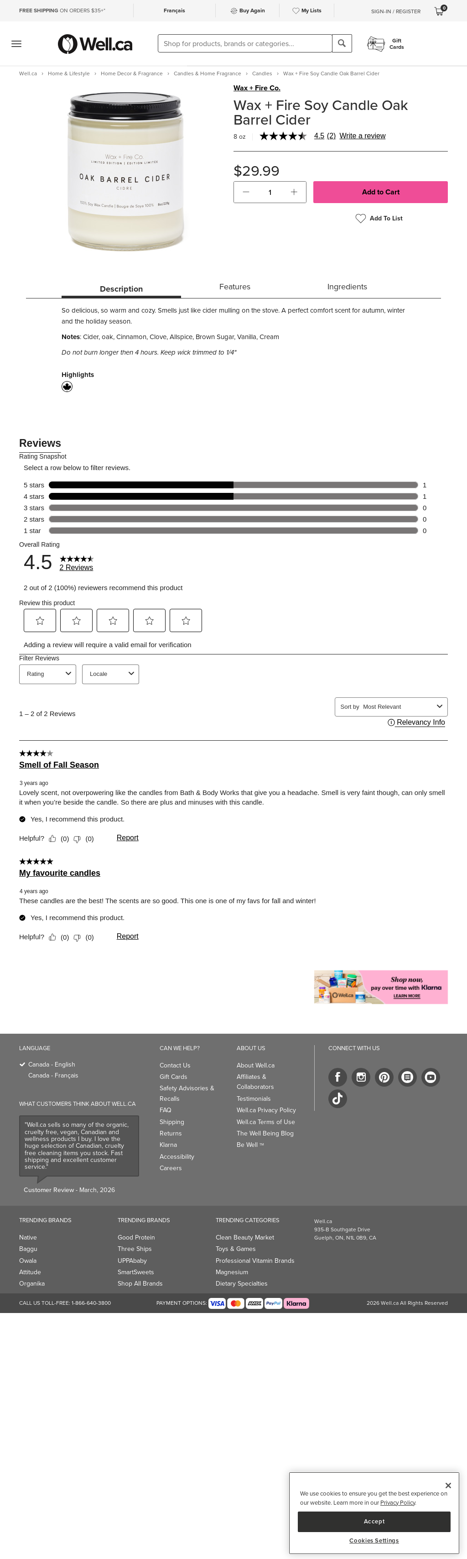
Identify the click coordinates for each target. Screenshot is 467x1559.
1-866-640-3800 (91, 1303)
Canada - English (51, 1064)
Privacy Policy (397, 1502)
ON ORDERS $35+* (62, 10)
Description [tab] (121, 289)
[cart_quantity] (270, 192)
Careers (171, 1168)
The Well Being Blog (265, 1133)
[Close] (448, 1485)
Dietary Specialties (242, 1283)
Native (28, 1237)
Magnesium (232, 1272)
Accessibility (177, 1156)
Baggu (28, 1249)
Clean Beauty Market (245, 1237)
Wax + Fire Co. (257, 88)
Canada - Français (53, 1075)
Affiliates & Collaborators (255, 1082)
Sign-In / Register (395, 11)
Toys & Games (236, 1249)
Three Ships (135, 1249)
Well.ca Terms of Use (266, 1122)
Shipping (172, 1122)
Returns (171, 1133)
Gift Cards (173, 1077)
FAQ (165, 1110)
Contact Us (175, 1065)
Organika (32, 1283)
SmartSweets (136, 1272)
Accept (374, 1521)
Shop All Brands (140, 1283)
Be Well (250, 1145)
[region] (374, 1513)
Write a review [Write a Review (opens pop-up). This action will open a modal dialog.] (362, 136)
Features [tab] (234, 287)
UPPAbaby (132, 1261)
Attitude (30, 1272)
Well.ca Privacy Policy (266, 1110)
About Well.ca (256, 1065)
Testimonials (254, 1099)
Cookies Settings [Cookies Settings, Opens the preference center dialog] (374, 1541)
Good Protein (136, 1237)
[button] (246, 192)
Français (174, 10)
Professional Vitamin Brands (255, 1261)
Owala (27, 1261)
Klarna (168, 1145)
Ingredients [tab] (347, 287)
